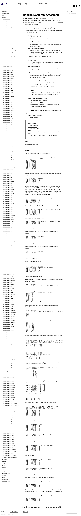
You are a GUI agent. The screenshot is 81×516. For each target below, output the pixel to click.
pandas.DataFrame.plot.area (8, 377)
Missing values (5, 479)
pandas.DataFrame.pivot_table (9, 310)
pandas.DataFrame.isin (7, 88)
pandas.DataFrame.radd (8, 118)
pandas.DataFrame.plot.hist (8, 389)
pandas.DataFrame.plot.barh (8, 381)
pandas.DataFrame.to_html (8, 437)
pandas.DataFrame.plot (7, 375)
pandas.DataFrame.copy (8, 54)
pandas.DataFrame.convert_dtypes (10, 50)
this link (49, 147)
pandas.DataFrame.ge (7, 140)
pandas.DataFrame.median (8, 209)
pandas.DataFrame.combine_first (9, 148)
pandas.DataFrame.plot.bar (8, 379)
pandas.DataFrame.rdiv (7, 124)
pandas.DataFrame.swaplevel (9, 322)
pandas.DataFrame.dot (7, 116)
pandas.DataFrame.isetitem (8, 96)
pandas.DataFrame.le (7, 138)
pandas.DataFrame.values (8, 31)
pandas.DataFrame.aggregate (9, 159)
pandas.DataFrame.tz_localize (9, 369)
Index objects (4, 459)
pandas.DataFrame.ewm (8, 169)
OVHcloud (25, 511)
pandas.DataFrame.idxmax (8, 262)
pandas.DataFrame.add (7, 100)
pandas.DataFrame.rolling (8, 165)
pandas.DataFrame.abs (7, 171)
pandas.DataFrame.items (8, 72)
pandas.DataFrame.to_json (8, 435)
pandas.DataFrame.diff (7, 197)
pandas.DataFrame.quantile (8, 221)
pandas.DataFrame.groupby (8, 163)
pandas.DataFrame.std (7, 233)
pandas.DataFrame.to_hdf (8, 427)
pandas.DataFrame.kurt (7, 201)
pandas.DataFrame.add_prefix (9, 241)
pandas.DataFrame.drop (8, 251)
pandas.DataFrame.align (8, 245)
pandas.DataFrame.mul (7, 104)
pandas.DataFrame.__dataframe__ (10, 455)
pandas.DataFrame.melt (7, 328)
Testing (3, 477)
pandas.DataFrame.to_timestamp (9, 365)
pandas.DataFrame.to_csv (8, 425)
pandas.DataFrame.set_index (9, 280)
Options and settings (6, 473)
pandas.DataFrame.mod (7, 112)
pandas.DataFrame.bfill (7, 286)
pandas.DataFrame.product (8, 219)
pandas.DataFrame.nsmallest (9, 320)
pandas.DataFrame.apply (8, 150)
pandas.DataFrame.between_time (9, 249)
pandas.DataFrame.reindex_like (9, 268)
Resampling (4, 467)
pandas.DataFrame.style (8, 453)
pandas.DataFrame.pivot (8, 308)
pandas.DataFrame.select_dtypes (9, 29)
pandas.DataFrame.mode (8, 213)
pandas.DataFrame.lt (7, 134)
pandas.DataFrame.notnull (8, 302)
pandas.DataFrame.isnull (8, 298)
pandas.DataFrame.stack (8, 324)
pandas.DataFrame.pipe (7, 154)
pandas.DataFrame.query (8, 94)
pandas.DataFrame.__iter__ (8, 70)
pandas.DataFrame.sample (8, 276)
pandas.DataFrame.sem (7, 227)
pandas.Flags (5, 371)
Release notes (45, 4)
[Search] (61, 2)
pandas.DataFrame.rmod (8, 130)
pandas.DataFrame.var (7, 235)
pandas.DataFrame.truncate (8, 284)
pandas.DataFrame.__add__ (8, 98)
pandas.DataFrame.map (7, 153)
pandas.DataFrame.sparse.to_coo (9, 408)
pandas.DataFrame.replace (8, 304)
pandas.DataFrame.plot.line (8, 393)
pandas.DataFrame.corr (7, 179)
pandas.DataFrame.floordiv (8, 110)
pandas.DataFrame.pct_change (9, 215)
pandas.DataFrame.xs (7, 84)
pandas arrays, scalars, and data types (9, 457)
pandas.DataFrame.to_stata (8, 443)
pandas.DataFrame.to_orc (8, 419)
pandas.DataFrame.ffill (7, 290)
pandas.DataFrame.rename (8, 270)
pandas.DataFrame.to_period (8, 362)
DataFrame (4, 17)
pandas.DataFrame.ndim (8, 35)
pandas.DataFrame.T (7, 336)
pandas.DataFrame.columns (8, 23)
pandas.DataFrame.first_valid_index (10, 356)
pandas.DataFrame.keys (8, 74)
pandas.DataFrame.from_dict (8, 414)
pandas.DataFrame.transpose (9, 338)
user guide (31, 144)
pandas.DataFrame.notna (8, 300)
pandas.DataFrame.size (7, 37)
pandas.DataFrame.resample (9, 360)
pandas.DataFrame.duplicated (9, 256)
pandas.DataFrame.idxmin (8, 264)
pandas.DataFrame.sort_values (9, 314)
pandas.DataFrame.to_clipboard (9, 449)
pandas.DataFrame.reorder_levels (9, 312)
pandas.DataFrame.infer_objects (9, 52)
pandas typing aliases (6, 481)
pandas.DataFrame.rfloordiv (8, 128)
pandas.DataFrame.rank (7, 223)
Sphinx (9, 514)
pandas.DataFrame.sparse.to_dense (10, 410)
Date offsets (4, 461)
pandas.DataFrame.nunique (8, 237)
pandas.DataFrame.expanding (9, 167)
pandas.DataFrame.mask (8, 92)
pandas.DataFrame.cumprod (8, 191)
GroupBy (3, 465)
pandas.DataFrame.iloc (7, 66)
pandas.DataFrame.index (8, 21)
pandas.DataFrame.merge (8, 346)
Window (3, 463)
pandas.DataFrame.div (7, 106)
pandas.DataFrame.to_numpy (9, 56)
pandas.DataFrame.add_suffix (9, 243)
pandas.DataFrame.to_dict (8, 431)
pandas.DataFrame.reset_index (9, 274)
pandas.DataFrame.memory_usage (10, 41)
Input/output (4, 11)
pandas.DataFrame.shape (8, 39)
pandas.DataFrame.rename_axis (9, 272)
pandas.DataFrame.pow (7, 114)
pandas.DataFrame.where (8, 90)
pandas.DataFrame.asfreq (8, 350)
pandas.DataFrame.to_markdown (9, 451)
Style (3, 469)
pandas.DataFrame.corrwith (8, 181)
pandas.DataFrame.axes (8, 33)
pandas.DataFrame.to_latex (8, 441)
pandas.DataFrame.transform (9, 161)
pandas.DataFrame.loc (7, 64)
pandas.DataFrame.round (8, 225)
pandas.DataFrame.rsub (7, 120)
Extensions (4, 475)
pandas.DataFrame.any (7, 175)
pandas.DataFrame (6, 19)
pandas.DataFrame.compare (8, 342)
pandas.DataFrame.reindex (8, 266)
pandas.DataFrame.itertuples (8, 78)
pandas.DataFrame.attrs (7, 373)
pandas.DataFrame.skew (8, 229)
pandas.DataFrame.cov (7, 185)
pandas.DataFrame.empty (8, 43)
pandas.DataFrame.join (7, 344)
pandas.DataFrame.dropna (8, 288)
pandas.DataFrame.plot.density (9, 385)
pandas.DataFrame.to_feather (9, 439)
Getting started (19, 4)
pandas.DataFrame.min (7, 211)
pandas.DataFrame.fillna (8, 292)
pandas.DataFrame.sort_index (9, 316)
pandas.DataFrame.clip (7, 177)
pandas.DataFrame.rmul (7, 122)
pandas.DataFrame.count (8, 183)
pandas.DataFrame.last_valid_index (10, 358)
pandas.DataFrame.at (7, 60)
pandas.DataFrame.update (8, 348)
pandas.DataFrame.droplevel (8, 306)
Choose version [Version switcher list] (72, 2)
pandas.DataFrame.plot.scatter (9, 397)
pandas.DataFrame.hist (7, 401)
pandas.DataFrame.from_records (9, 417)
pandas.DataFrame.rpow (8, 132)
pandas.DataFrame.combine (8, 146)
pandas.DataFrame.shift (7, 354)
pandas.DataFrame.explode (8, 330)
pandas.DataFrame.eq (7, 144)
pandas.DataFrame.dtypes (8, 25)
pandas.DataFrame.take (7, 282)
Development (40, 3)
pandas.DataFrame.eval (7, 199)
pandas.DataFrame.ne (7, 142)
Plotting (3, 471)
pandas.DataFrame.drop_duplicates (10, 253)
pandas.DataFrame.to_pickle (8, 423)
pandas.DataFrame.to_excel (8, 433)
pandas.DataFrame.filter (7, 260)
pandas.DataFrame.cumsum (8, 193)
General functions (5, 13)
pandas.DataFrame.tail (7, 82)
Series (3, 15)
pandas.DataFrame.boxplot (8, 399)
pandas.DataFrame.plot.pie (8, 395)
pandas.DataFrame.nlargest (8, 318)
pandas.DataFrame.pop (7, 80)
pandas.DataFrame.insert (8, 68)
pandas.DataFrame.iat (7, 62)
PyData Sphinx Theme (72, 513)
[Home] (22, 10)
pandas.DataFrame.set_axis (8, 278)
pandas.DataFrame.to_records (9, 445)
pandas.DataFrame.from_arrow (9, 412)
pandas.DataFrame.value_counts (9, 239)
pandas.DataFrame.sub (7, 102)
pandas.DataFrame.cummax (8, 187)
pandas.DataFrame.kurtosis (8, 203)
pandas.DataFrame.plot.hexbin (9, 387)
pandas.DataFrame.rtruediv (8, 126)
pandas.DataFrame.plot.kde (8, 391)
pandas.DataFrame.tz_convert (9, 367)
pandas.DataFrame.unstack (8, 326)
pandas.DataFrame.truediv (8, 108)
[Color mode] (79, 2)
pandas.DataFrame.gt (7, 136)
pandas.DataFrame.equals (8, 257)
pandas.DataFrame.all (7, 173)
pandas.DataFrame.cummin (8, 189)
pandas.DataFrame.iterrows (8, 76)
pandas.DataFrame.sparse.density (10, 403)
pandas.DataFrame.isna (7, 296)
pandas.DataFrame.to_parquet (9, 421)
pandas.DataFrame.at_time (8, 247)
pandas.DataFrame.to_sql (8, 429)
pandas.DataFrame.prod (8, 217)
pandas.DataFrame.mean (8, 207)
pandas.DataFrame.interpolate (9, 294)
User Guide (26, 4)
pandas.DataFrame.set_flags (8, 45)
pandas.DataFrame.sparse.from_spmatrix (11, 406)
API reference (32, 4)
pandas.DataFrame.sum (7, 231)
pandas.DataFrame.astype (8, 48)
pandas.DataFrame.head (8, 58)
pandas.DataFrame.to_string (8, 447)
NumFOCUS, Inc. (14, 511)
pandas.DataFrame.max (7, 205)
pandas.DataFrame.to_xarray (8, 334)
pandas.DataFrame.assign (8, 340)
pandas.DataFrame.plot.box (8, 383)
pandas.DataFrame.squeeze (8, 332)
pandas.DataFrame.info (7, 27)
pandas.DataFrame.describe (8, 195)
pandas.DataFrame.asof (7, 352)
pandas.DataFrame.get (7, 86)
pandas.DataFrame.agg (7, 157)
